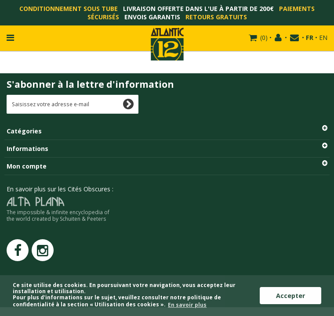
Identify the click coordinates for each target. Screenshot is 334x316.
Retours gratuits (216, 17)
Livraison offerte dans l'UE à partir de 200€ (198, 8)
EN (323, 37)
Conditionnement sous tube (68, 8)
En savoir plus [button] (187, 305)
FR (309, 37)
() (263, 37)
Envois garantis (152, 17)
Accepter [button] (290, 295)
